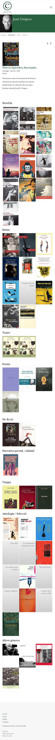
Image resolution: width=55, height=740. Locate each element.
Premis (19, 35)
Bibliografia (11, 35)
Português (5, 722)
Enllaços (25, 35)
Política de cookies (7, 736)
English (4, 719)
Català (4, 716)
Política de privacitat (7, 734)
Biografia (3, 35)
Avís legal (4, 731)
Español (4, 714)
